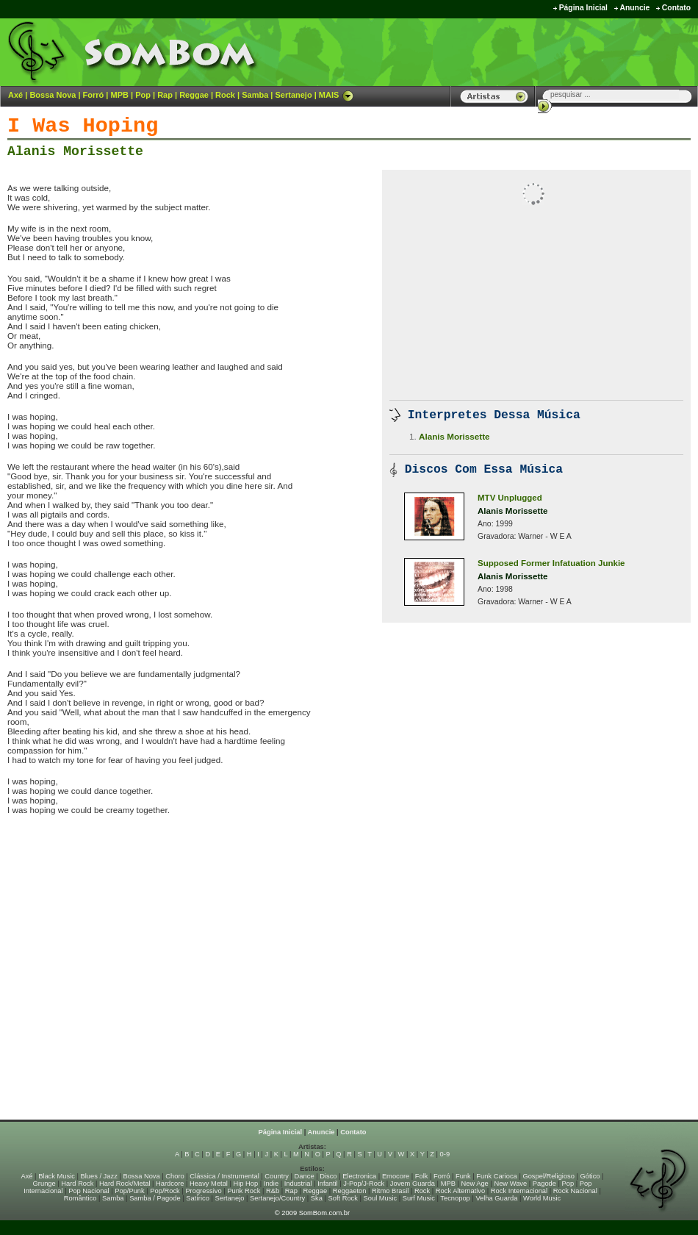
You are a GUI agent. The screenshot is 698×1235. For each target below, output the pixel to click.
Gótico (590, 1176)
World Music (542, 1198)
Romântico (80, 1198)
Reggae (194, 94)
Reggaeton (350, 1191)
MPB (120, 94)
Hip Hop (246, 1183)
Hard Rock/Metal (124, 1183)
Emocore (395, 1176)
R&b (272, 1191)
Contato (676, 8)
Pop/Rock (164, 1191)
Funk (463, 1176)
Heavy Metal (209, 1183)
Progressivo (203, 1191)
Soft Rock (343, 1198)
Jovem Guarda (412, 1183)
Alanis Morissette (75, 151)
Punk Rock (243, 1191)
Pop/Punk (129, 1191)
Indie (271, 1183)
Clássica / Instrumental (224, 1176)
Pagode (544, 1183)
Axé (15, 94)
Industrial (298, 1183)
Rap (165, 94)
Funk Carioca (496, 1176)
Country (277, 1176)
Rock (225, 94)
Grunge (44, 1183)
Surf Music (419, 1198)
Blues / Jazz (99, 1176)
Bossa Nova (52, 94)
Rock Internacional (519, 1191)
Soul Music (380, 1198)
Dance (304, 1176)
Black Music (56, 1176)
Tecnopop (454, 1198)
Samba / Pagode (155, 1198)
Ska (317, 1198)
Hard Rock (77, 1183)
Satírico (197, 1198)
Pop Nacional (88, 1191)
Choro (174, 1176)
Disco (328, 1176)
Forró (93, 94)
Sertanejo (293, 94)
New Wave (510, 1183)
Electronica (359, 1176)
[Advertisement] (515, 51)
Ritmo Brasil (390, 1191)
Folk (421, 1176)
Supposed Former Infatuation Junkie (551, 563)
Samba (255, 94)
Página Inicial (583, 8)
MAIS (336, 94)
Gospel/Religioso (548, 1176)
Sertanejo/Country (277, 1198)
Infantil (327, 1183)
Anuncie (634, 8)
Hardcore (170, 1183)
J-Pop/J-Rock (363, 1183)
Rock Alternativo (460, 1191)
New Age (474, 1183)
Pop (143, 94)
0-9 (445, 1154)
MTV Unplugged (510, 497)
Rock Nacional (575, 1191)
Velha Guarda (496, 1198)
